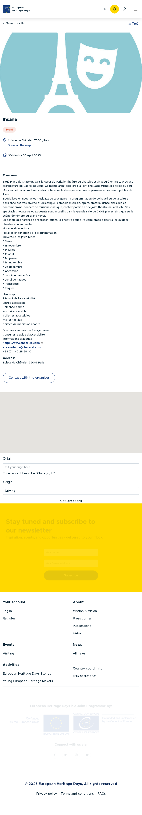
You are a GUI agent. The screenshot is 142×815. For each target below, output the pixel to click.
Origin (7, 458)
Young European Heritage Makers (28, 682)
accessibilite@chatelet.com (22, 347)
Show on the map (19, 145)
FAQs (77, 634)
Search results (13, 23)
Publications (82, 627)
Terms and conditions (77, 796)
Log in (7, 612)
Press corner (82, 619)
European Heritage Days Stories (27, 675)
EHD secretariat (85, 677)
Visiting (8, 654)
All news (79, 654)
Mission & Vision (85, 612)
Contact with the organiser (29, 377)
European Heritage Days (21, 9)
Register (9, 619)
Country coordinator (88, 669)
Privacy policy (46, 796)
